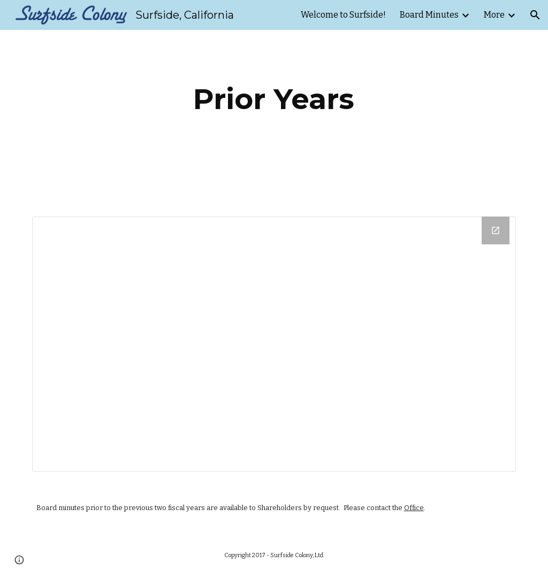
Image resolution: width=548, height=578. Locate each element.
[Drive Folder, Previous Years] (274, 344)
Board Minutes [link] (429, 15)
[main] (274, 99)
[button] (535, 15)
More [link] (494, 15)
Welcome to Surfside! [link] (343, 15)
